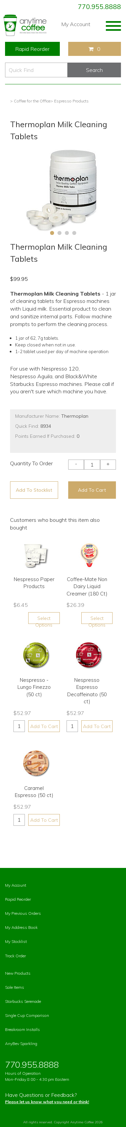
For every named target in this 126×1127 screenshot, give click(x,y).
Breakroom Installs (22, 1029)
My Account (75, 24)
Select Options (43, 619)
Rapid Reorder (32, 49)
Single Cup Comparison (27, 1015)
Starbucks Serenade (23, 1001)
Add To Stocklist (34, 490)
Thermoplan (74, 416)
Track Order (15, 955)
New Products (18, 973)
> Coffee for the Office (30, 100)
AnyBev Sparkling (21, 1043)
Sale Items (14, 987)
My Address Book (21, 927)
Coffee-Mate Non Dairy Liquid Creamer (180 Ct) (87, 586)
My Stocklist (16, 941)
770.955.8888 (99, 7)
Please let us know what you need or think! (47, 1101)
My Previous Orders (23, 913)
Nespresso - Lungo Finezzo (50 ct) (34, 687)
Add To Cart (92, 490)
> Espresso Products (69, 100)
